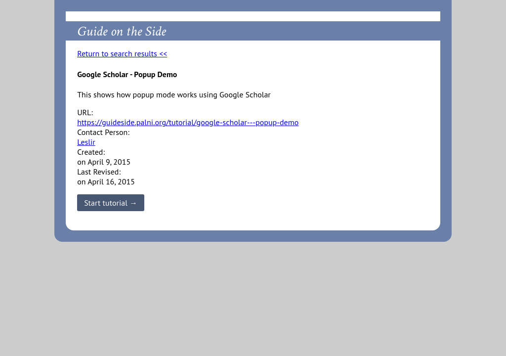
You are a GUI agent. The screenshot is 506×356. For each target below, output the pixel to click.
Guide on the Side (121, 31)
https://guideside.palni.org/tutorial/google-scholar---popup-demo (187, 122)
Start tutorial (105, 203)
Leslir (86, 142)
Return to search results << (122, 53)
